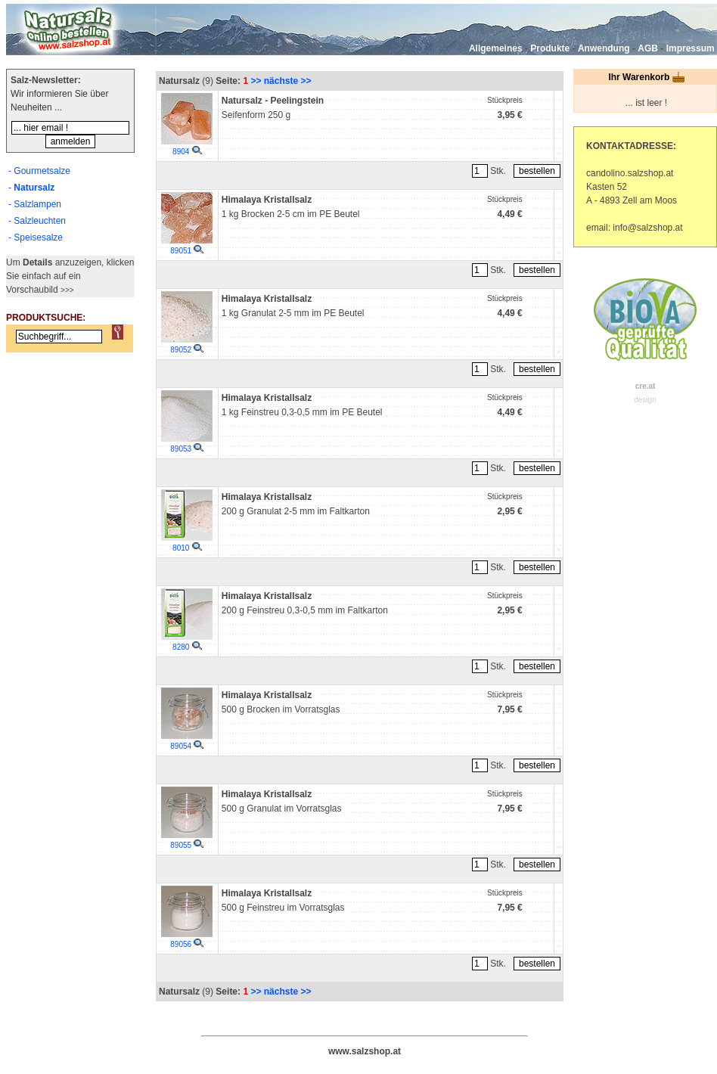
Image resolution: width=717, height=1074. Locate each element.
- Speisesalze (35, 237)
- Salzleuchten (37, 221)
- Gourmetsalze (39, 171)
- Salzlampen (34, 204)
